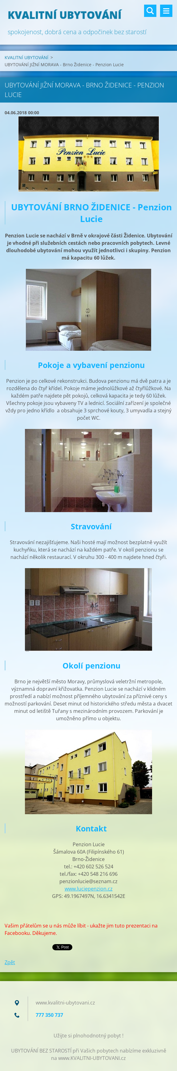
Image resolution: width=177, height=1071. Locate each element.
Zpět (10, 962)
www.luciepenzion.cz (89, 888)
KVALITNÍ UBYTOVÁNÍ (26, 57)
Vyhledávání (150, 11)
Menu (166, 11)
